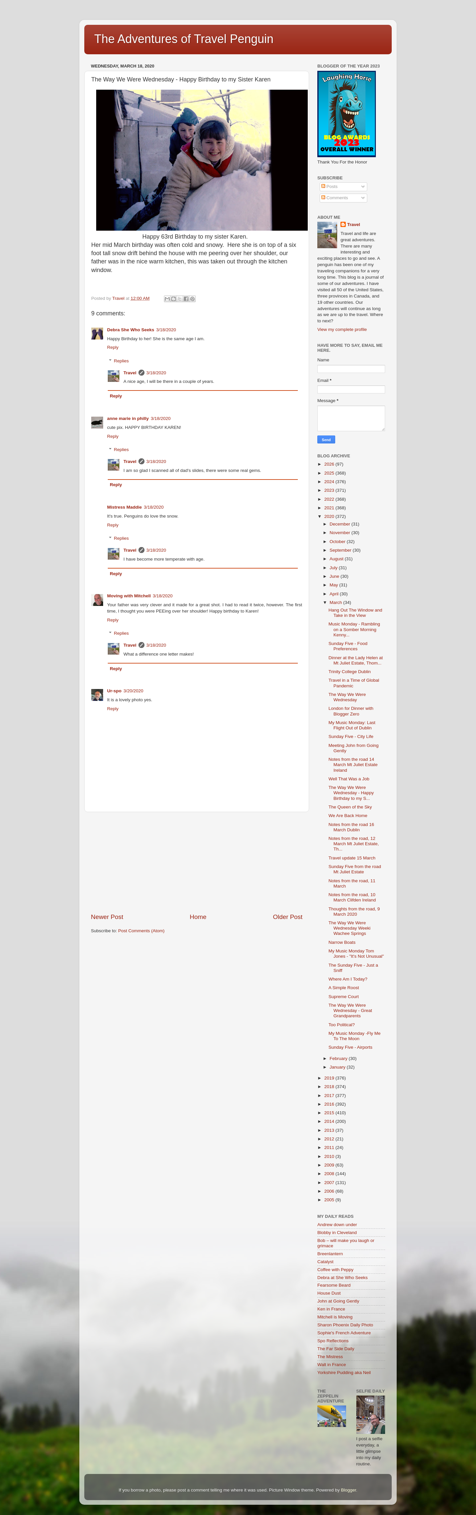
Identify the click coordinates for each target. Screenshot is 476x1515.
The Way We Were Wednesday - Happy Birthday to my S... (351, 793)
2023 (330, 490)
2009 (330, 1165)
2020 (330, 516)
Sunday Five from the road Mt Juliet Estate (355, 869)
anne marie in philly (128, 418)
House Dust (329, 1293)
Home (198, 916)
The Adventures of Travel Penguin (183, 39)
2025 (330, 473)
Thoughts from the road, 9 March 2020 (354, 911)
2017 (330, 1095)
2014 (330, 1121)
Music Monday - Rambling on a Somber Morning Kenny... (354, 629)
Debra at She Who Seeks (342, 1277)
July (334, 567)
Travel (130, 372)
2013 (330, 1130)
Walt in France (331, 1364)
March (336, 602)
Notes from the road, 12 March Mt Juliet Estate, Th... (354, 843)
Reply (113, 347)
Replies (121, 360)
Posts (329, 186)
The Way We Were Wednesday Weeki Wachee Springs (350, 928)
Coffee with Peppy (335, 1269)
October (338, 541)
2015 (330, 1112)
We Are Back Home (348, 815)
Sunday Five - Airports (351, 1047)
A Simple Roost (344, 987)
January (338, 1067)
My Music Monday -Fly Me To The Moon (355, 1036)
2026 (330, 464)
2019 (330, 1078)
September (341, 550)
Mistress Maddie (124, 507)
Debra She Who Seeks (130, 329)
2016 (330, 1104)
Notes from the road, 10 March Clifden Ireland (352, 897)
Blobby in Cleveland (337, 1232)
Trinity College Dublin (350, 671)
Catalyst (325, 1261)
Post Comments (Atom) (141, 930)
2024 (330, 481)
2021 (330, 507)
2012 (330, 1138)
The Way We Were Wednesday (347, 697)
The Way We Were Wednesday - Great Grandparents (350, 1010)
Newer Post (107, 916)
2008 (330, 1173)
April (335, 593)
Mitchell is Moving (335, 1316)
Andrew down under (337, 1224)
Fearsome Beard (334, 1285)
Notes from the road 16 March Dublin (351, 827)
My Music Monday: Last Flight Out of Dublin (352, 725)
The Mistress (330, 1356)
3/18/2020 (166, 329)
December (340, 524)
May (334, 584)
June (335, 576)
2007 (330, 1182)
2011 (330, 1147)
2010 (330, 1156)
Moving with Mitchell (129, 595)
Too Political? (342, 1024)
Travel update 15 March (352, 857)
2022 (330, 499)
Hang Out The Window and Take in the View (355, 613)
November (340, 532)
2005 (330, 1199)
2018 (330, 1086)
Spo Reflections (333, 1340)
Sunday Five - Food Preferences (348, 646)
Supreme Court (344, 996)
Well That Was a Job (349, 778)
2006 (330, 1191)
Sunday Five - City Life (351, 736)
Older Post (287, 916)
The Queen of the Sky (350, 806)
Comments (334, 197)
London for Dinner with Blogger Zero (351, 711)
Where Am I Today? (348, 979)
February (339, 1058)
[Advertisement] (196, 862)
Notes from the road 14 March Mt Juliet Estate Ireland (353, 764)
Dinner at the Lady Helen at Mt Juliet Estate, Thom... (356, 660)
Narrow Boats (342, 942)
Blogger (348, 1490)
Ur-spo (114, 690)
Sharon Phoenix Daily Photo (345, 1324)
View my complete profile (342, 329)
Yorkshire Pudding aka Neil (344, 1372)
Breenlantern (330, 1253)
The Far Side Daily (335, 1348)
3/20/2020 (133, 690)
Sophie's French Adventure (344, 1332)
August (337, 558)
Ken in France (331, 1309)
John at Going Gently (338, 1301)
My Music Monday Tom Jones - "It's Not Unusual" (356, 953)
